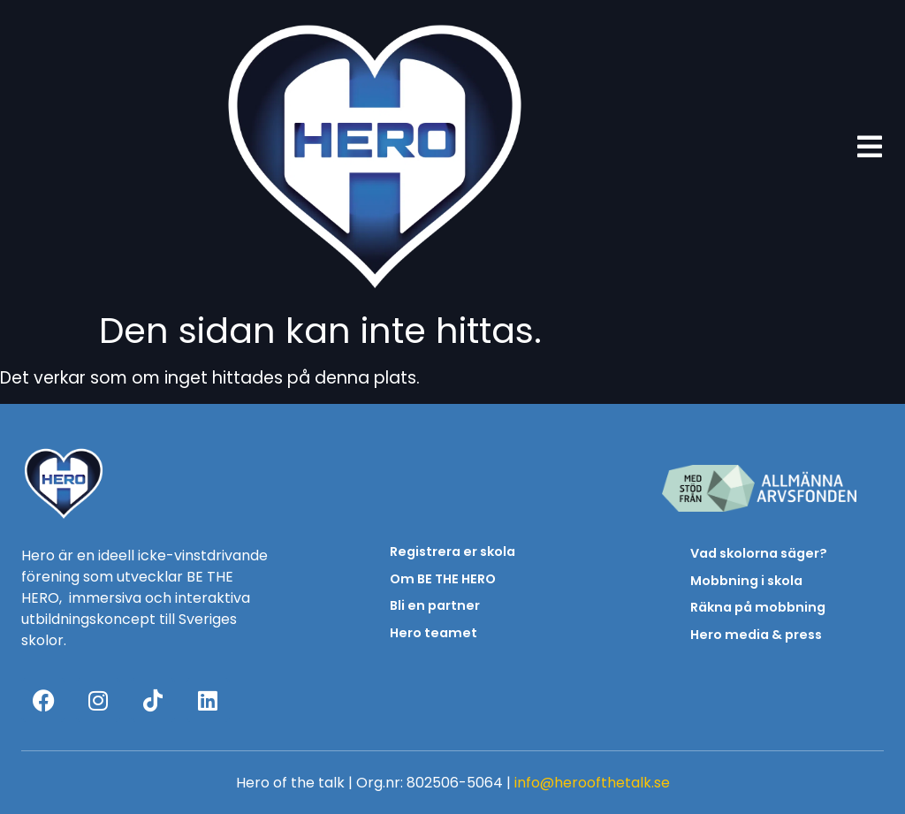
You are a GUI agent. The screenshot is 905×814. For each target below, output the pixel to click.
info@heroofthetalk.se (592, 782)
